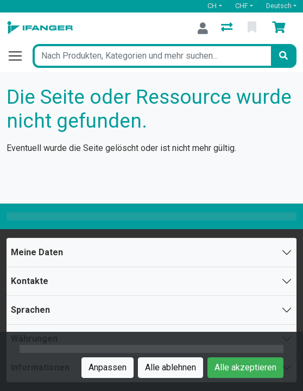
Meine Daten (37, 252)
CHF (241, 6)
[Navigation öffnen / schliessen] (20, 56)
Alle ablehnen (170, 367)
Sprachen (30, 310)
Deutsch (279, 6)
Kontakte (29, 281)
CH (212, 6)
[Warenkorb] (280, 28)
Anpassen (108, 367)
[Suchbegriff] (152, 56)
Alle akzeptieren (245, 367)
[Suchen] (283, 55)
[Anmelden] (202, 28)
